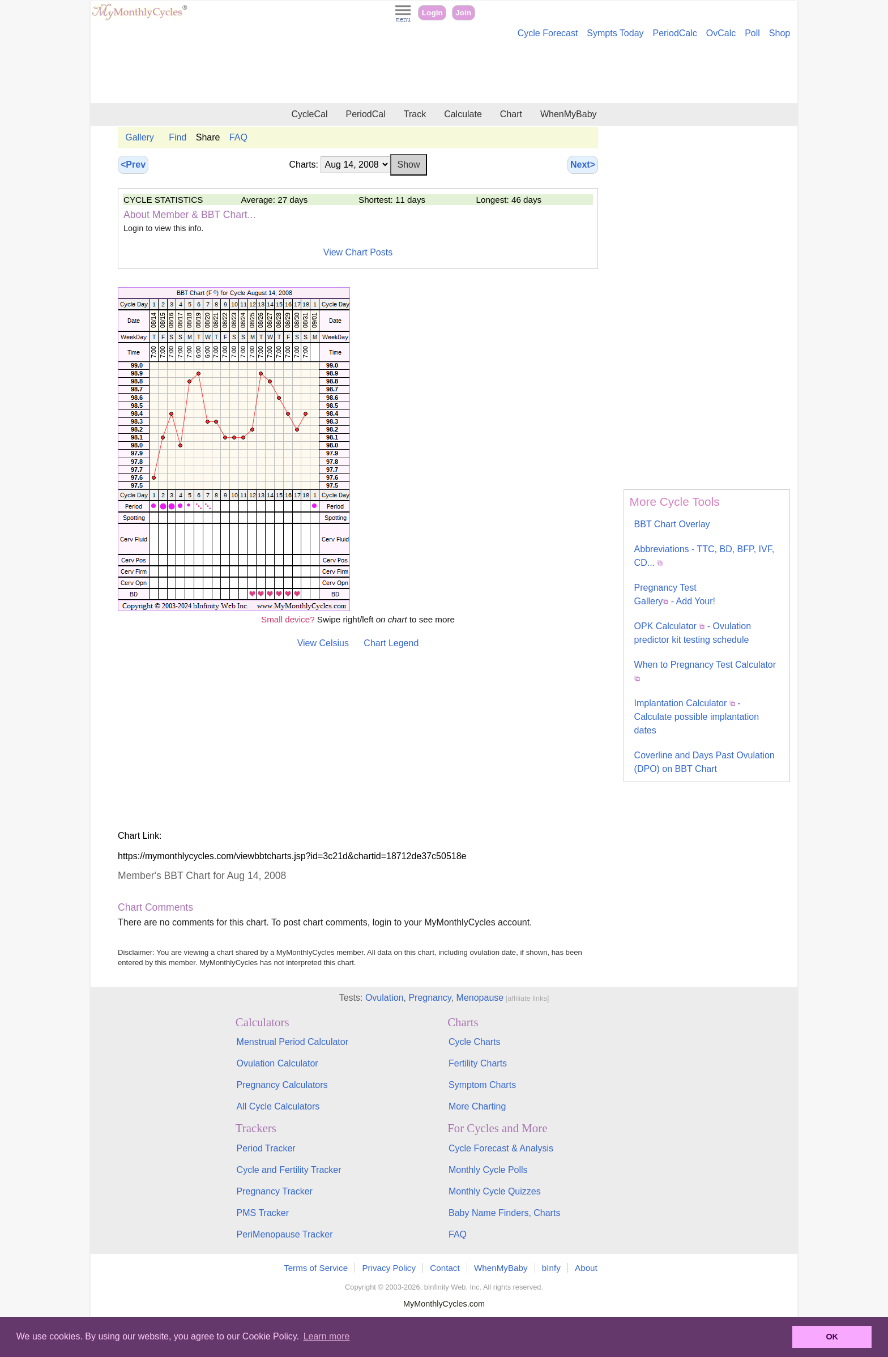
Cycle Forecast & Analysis (501, 1148)
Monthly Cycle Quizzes (495, 1191)
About (586, 1268)
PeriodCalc (675, 33)
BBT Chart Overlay (672, 524)
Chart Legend (391, 643)
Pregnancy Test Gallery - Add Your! (674, 594)
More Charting (477, 1106)
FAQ (238, 137)
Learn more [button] (327, 1336)
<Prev (133, 164)
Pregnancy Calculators (282, 1085)
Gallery (139, 137)
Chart (511, 114)
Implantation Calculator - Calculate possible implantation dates (696, 716)
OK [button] (832, 1336)
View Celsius (323, 643)
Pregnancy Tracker (275, 1191)
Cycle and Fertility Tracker (289, 1170)
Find (177, 137)
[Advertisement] (444, 72)
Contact (444, 1268)
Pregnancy (429, 997)
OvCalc (721, 33)
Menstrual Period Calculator (292, 1042)
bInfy (551, 1268)
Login (432, 12)
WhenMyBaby (568, 114)
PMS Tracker (263, 1213)
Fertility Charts (478, 1063)
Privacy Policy (389, 1268)
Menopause (480, 997)
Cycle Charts (475, 1042)
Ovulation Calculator (277, 1063)
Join (463, 12)
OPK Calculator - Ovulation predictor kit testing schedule (693, 633)
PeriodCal (365, 114)
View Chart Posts (357, 252)
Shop (779, 33)
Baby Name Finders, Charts (504, 1213)
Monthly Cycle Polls (488, 1170)
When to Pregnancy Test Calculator (705, 670)
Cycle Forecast (548, 33)
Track (415, 114)
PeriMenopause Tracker (285, 1234)
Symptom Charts (482, 1085)
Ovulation (384, 997)
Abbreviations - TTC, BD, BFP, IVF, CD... (704, 555)
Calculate (463, 114)
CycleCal (309, 114)
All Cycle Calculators (278, 1106)
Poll (752, 33)
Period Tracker (266, 1148)
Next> (582, 164)
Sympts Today (615, 33)
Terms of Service (316, 1268)
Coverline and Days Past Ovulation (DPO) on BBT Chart (704, 762)
